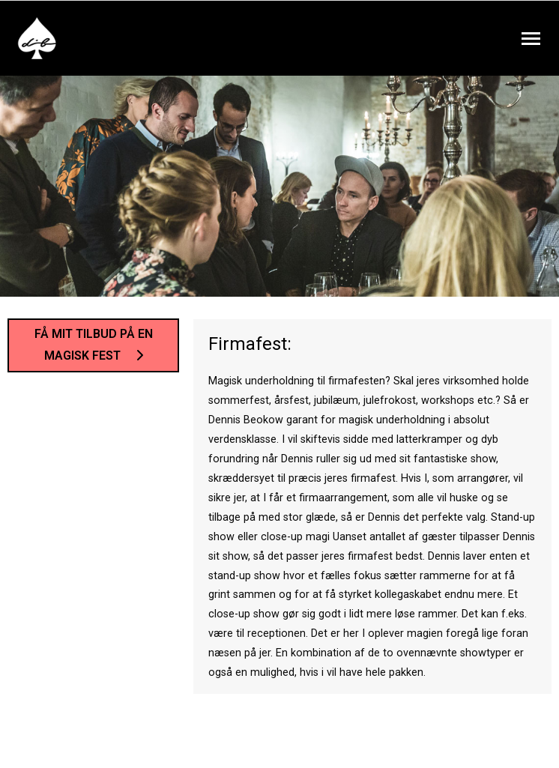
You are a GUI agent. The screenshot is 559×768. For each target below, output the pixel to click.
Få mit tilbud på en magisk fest (93, 345)
